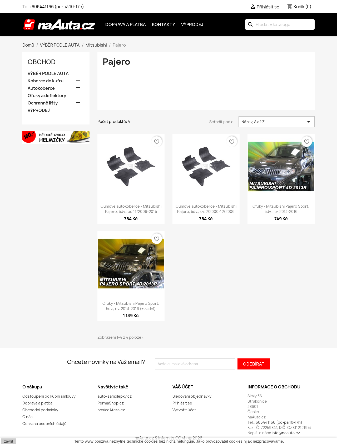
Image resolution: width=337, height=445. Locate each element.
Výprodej (192, 24)
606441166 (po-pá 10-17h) (58, 6)
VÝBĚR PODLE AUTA (48, 73)
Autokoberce (41, 88)
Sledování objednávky (191, 396)
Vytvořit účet (184, 409)
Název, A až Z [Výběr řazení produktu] (276, 122)
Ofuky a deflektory (47, 95)
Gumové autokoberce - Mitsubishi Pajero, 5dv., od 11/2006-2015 (131, 209)
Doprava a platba (125, 24)
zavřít (8, 441)
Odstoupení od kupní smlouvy (49, 396)
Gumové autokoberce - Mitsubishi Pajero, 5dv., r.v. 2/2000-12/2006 (206, 209)
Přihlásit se (182, 403)
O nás (27, 416)
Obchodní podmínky (40, 409)
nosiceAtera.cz (111, 409)
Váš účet (182, 387)
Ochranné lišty (43, 103)
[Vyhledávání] (280, 24)
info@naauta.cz (286, 432)
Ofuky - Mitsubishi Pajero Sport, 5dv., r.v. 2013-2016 (280, 209)
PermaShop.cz (110, 403)
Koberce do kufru (45, 81)
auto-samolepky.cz (114, 396)
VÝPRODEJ (39, 110)
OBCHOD (42, 61)
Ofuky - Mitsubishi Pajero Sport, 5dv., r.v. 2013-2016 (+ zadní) (130, 306)
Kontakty (163, 24)
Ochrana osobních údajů (44, 423)
